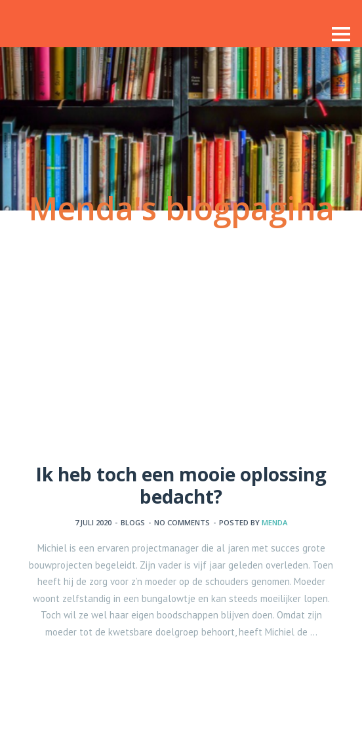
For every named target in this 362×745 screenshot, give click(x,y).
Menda (274, 522)
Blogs (133, 522)
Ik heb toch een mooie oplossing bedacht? (181, 485)
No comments (182, 522)
